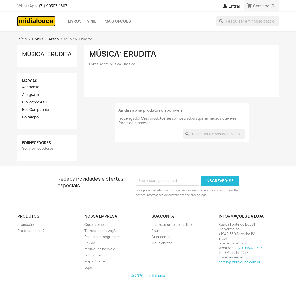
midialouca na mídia (99, 249)
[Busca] (247, 21)
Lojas (88, 267)
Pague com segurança (102, 237)
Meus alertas (162, 243)
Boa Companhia (35, 109)
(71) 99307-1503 (53, 5)
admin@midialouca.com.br (239, 262)
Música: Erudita (47, 54)
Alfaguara (30, 94)
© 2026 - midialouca (148, 275)
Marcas (29, 80)
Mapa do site (94, 261)
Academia (30, 87)
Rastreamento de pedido (172, 224)
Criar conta (161, 237)
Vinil (91, 21)
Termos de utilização (101, 230)
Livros (75, 21)
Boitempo (30, 117)
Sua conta (163, 216)
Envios (89, 243)
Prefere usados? (30, 230)
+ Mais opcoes (116, 21)
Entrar (157, 230)
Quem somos (95, 224)
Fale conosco (95, 255)
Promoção (25, 224)
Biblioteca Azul (34, 102)
